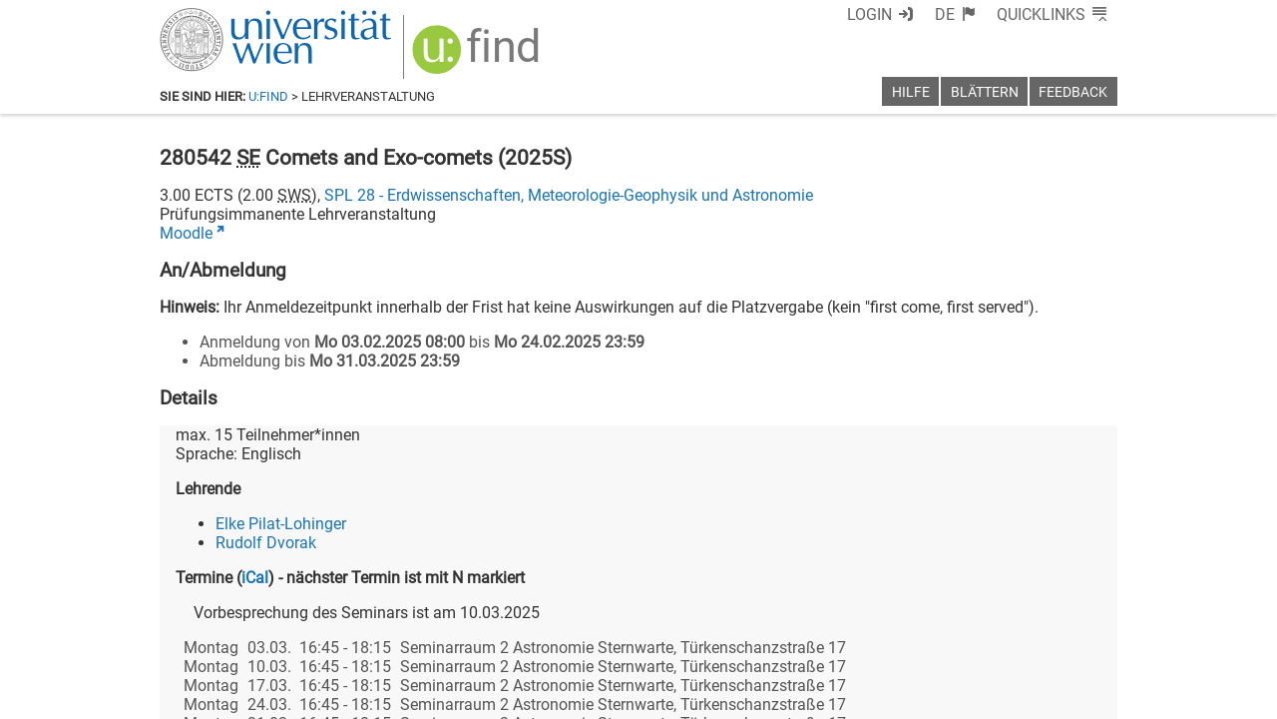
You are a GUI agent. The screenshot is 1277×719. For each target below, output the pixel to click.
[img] (478, 56)
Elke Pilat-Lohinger (280, 523)
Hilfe (911, 92)
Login (869, 14)
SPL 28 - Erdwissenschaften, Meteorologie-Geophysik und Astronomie (568, 195)
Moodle (186, 233)
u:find (268, 96)
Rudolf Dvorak (265, 542)
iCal (254, 577)
